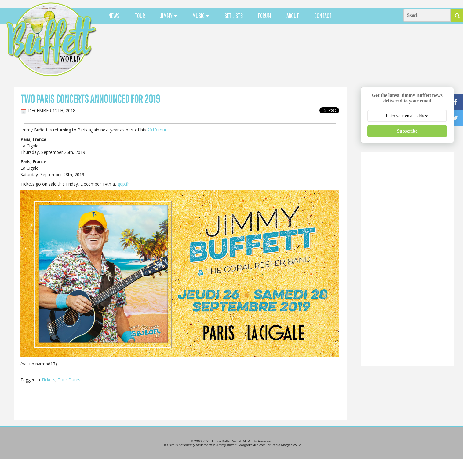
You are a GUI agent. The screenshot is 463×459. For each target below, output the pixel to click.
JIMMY (168, 15)
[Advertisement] (286, 55)
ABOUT (292, 15)
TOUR (140, 15)
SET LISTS (233, 15)
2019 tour (156, 130)
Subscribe (407, 131)
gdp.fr (123, 184)
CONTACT (323, 15)
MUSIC (200, 15)
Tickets (48, 380)
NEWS (113, 15)
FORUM (264, 15)
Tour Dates (69, 380)
